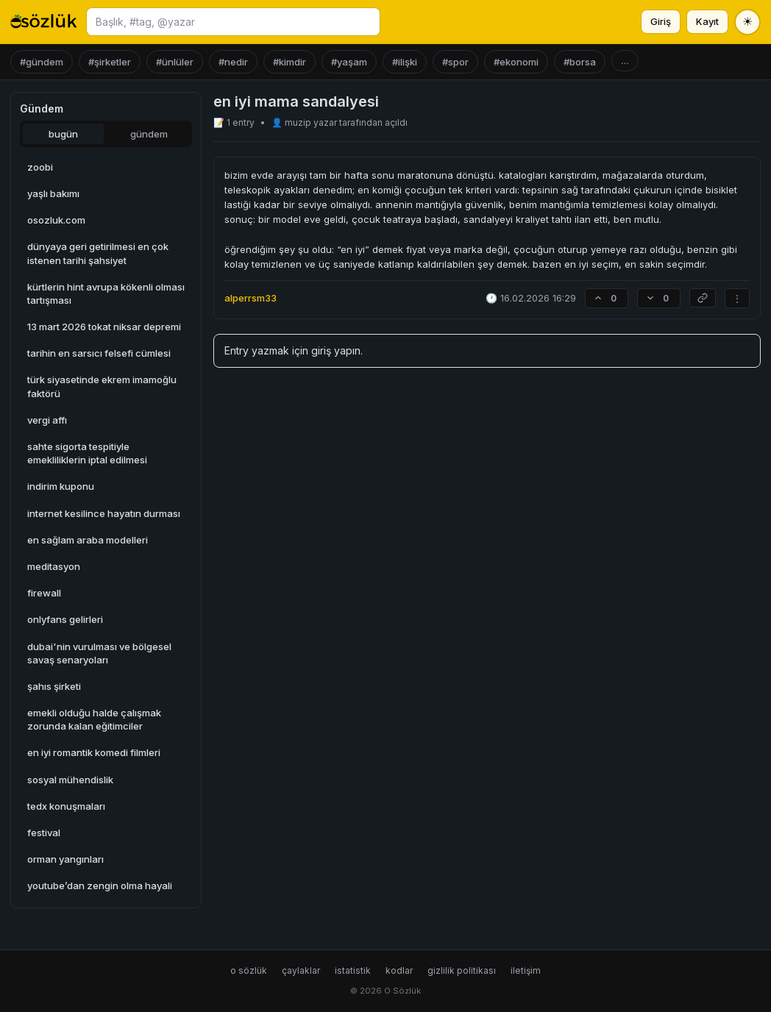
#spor (455, 62)
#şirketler (109, 62)
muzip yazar (312, 122)
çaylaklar (301, 970)
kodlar (399, 970)
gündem (149, 134)
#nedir (233, 62)
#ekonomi (516, 62)
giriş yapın (335, 350)
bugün (63, 134)
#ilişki (404, 62)
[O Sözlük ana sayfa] (43, 22)
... (625, 60)
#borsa (580, 62)
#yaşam (349, 62)
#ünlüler (174, 62)
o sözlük (248, 970)
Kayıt (707, 21)
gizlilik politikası (461, 970)
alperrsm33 (250, 298)
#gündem (41, 62)
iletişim (526, 970)
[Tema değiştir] (747, 22)
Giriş (660, 21)
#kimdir (289, 62)
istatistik (353, 970)
